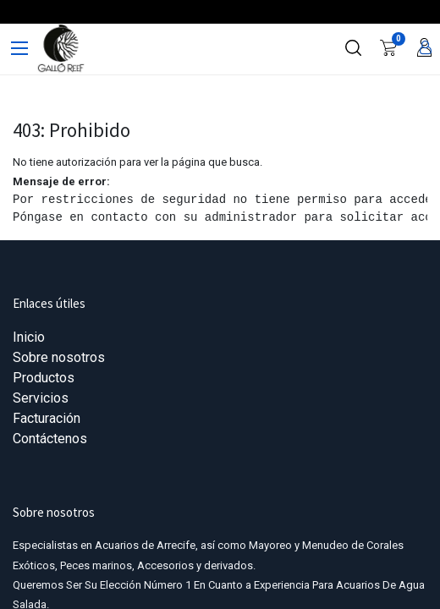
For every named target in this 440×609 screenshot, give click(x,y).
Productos (43, 378)
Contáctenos (50, 439)
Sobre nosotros (59, 357)
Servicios (41, 398)
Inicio (29, 337)
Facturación (46, 418)
